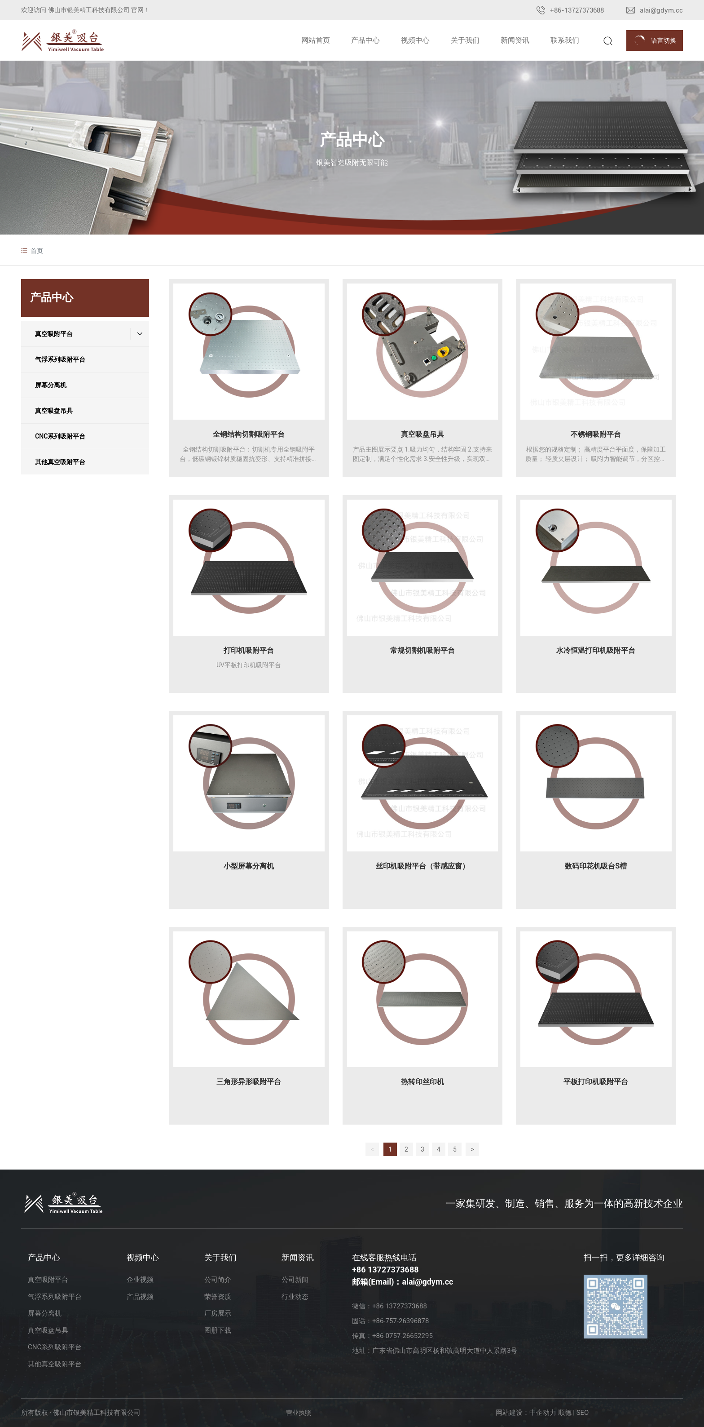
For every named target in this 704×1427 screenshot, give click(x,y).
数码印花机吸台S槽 (596, 866)
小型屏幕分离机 (249, 866)
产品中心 (352, 139)
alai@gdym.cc (661, 10)
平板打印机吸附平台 (595, 1081)
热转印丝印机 (422, 1081)
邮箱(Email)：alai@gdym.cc (402, 1281)
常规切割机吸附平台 (422, 650)
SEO (582, 1413)
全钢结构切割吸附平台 (249, 434)
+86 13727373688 (385, 1269)
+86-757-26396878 (400, 1321)
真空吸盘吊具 (422, 434)
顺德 (565, 1413)
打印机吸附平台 (249, 650)
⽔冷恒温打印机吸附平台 (595, 650)
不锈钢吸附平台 (596, 434)
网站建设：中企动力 (526, 1413)
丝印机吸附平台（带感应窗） (422, 866)
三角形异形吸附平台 (248, 1081)
